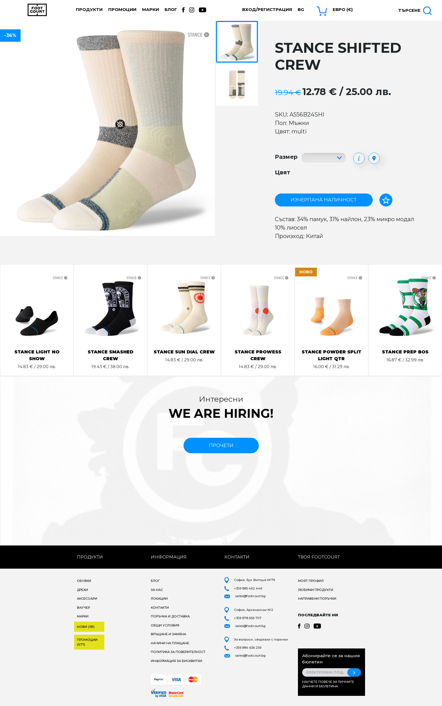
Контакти (160, 608)
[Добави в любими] (385, 199)
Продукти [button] (89, 9)
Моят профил (311, 581)
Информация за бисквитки (176, 661)
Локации (159, 599)
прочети (221, 445)
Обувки (84, 581)
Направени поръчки (317, 599)
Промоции (122, 9)
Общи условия (165, 625)
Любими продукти (315, 590)
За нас (157, 590)
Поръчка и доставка (170, 616)
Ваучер (83, 608)
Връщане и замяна (168, 634)
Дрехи (82, 590)
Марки (150, 9)
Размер (286, 156)
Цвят (282, 172)
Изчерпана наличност (324, 200)
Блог (171, 9)
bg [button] (301, 9)
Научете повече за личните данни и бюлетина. (328, 684)
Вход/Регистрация (267, 9)
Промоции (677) (87, 642)
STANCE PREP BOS (405, 352)
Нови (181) (85, 627)
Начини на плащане (170, 643)
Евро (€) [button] (343, 9)
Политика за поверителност (178, 652)
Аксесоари (87, 599)
